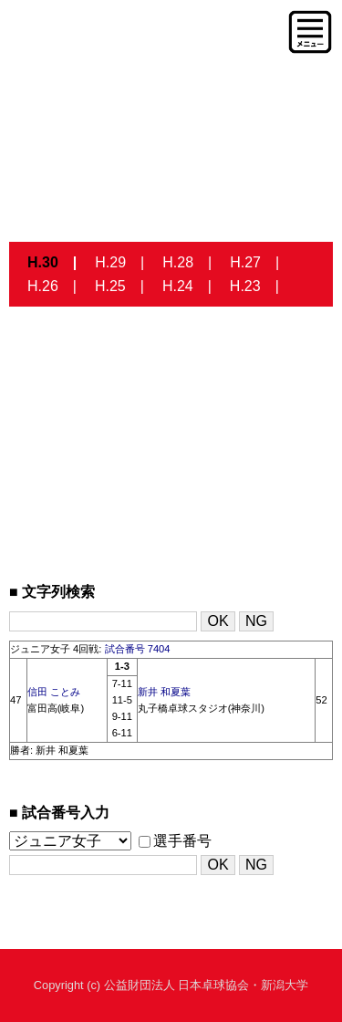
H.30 (42, 262)
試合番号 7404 (138, 648)
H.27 (245, 262)
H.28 (177, 262)
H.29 (110, 262)
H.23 (245, 286)
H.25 (110, 286)
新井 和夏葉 (164, 691)
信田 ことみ (53, 691)
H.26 (42, 286)
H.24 (177, 286)
